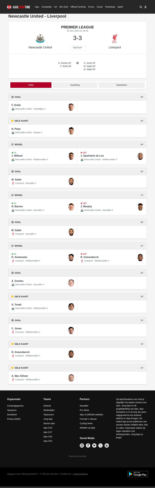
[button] (140, 6)
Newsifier (84, 406)
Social (99, 7)
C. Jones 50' (89, 63)
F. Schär (16, 105)
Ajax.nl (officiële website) (91, 414)
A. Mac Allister (20, 376)
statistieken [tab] (121, 85)
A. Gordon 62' (64, 63)
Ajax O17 (47, 432)
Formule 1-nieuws (88, 419)
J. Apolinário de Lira (92, 155)
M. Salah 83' (89, 69)
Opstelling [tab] (75, 85)
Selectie (47, 406)
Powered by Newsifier (77, 456)
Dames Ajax (49, 423)
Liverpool (115, 47)
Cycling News (86, 423)
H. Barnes (17, 206)
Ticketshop (110, 7)
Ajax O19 (47, 428)
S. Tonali (16, 304)
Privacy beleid (13, 419)
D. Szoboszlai (19, 257)
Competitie (45, 7)
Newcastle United (40, 47)
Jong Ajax (48, 419)
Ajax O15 (47, 441)
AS (55, 7)
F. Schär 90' (65, 66)
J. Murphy (86, 206)
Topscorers (48, 414)
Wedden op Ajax (87, 428)
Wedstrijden (49, 410)
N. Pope (16, 129)
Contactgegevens (15, 406)
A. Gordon (17, 281)
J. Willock (17, 155)
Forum (91, 7)
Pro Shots (84, 410)
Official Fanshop (76, 7)
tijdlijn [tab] (31, 85)
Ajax (37, 7)
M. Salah (16, 179)
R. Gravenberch (90, 257)
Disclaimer (12, 414)
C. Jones (17, 328)
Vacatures (11, 410)
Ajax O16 (47, 436)
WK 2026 (62, 7)
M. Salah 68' (89, 66)
